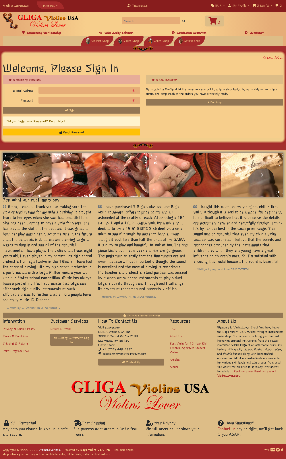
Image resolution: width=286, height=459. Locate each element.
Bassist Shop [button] (189, 40)
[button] (217, 5)
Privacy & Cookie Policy (19, 328)
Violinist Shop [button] (97, 40)
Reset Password (71, 132)
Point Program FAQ (16, 350)
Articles (175, 359)
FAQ (173, 328)
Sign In (71, 110)
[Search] (151, 20)
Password (27, 100)
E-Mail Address (23, 90)
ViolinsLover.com (16, 5)
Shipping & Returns (15, 343)
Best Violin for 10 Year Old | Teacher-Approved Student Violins (189, 347)
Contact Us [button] (131, 362)
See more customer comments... (143, 315)
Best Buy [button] (49, 5)
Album (174, 366)
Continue (214, 102)
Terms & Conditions (15, 336)
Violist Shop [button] (128, 40)
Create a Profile (60, 328)
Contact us (226, 428)
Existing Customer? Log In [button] (71, 339)
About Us (176, 336)
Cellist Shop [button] (158, 40)
